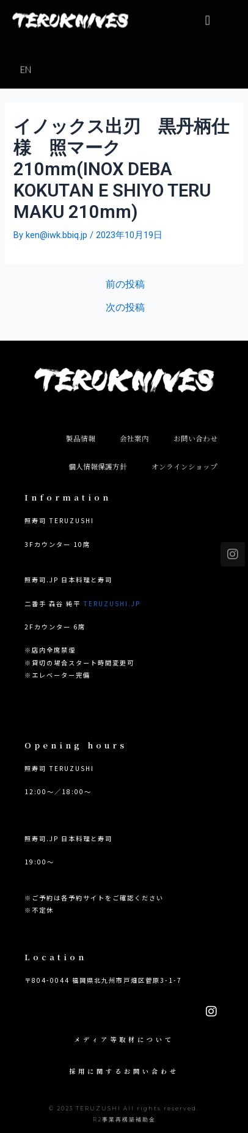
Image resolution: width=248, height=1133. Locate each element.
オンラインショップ (184, 466)
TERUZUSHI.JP (111, 603)
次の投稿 (125, 308)
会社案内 (134, 438)
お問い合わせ (195, 438)
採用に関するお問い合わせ (124, 1071)
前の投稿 (125, 285)
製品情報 (80, 438)
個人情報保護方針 (97, 466)
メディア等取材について (124, 1039)
